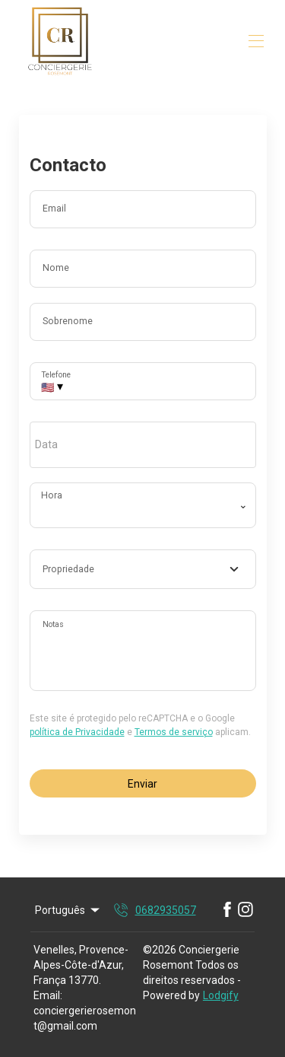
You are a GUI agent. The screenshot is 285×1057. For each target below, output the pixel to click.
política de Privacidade (77, 732)
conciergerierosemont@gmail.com (84, 1018)
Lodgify (221, 995)
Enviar (142, 784)
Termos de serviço (174, 732)
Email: (47, 995)
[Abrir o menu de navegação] (256, 41)
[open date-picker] (143, 444)
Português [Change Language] (68, 910)
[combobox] (143, 569)
